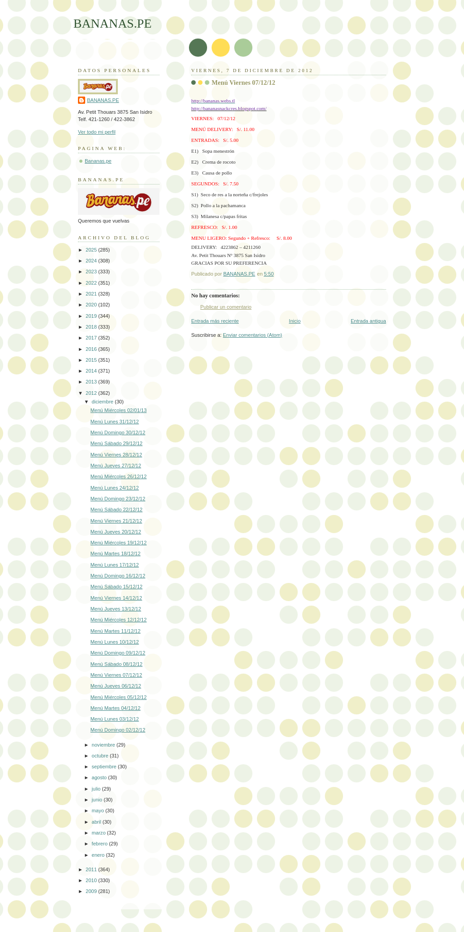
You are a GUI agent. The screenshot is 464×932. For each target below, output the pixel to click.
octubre (101, 755)
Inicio (295, 321)
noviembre (104, 745)
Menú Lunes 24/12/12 (115, 487)
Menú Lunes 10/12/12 (115, 642)
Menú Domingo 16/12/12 (118, 575)
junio (97, 799)
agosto (100, 777)
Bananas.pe (98, 161)
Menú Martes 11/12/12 (116, 631)
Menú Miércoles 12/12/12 (119, 619)
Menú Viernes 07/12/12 (116, 675)
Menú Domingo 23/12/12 (118, 498)
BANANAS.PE (112, 23)
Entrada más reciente (215, 321)
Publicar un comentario (225, 307)
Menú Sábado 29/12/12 (117, 443)
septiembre (105, 766)
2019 (92, 316)
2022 (92, 283)
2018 (92, 327)
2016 (92, 349)
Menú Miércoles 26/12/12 (119, 476)
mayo (98, 810)
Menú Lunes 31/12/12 (115, 421)
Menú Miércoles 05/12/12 (119, 697)
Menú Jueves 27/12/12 (116, 465)
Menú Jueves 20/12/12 (116, 531)
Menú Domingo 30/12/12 (118, 432)
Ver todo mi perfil (97, 132)
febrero (100, 843)
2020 (92, 304)
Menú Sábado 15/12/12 (117, 586)
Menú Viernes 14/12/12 (116, 598)
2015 (92, 360)
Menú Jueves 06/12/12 (116, 686)
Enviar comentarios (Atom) (252, 335)
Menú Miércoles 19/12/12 (119, 542)
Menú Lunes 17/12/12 (115, 565)
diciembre (103, 401)
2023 (92, 271)
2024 (92, 260)
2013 (92, 381)
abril (97, 822)
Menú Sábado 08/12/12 (117, 664)
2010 (92, 880)
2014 (92, 371)
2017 (92, 337)
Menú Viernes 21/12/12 (116, 521)
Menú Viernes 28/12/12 (116, 454)
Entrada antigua (368, 321)
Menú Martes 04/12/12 (116, 708)
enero (99, 855)
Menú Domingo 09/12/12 (118, 652)
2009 (92, 891)
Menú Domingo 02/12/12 (118, 730)
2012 (92, 393)
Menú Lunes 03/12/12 (115, 719)
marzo (99, 832)
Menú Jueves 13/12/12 (116, 609)
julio (97, 788)
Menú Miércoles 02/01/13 (119, 410)
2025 (92, 249)
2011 (92, 869)
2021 (92, 293)
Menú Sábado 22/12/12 (117, 509)
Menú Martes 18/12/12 (116, 553)
